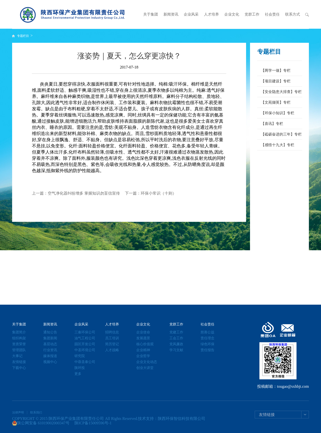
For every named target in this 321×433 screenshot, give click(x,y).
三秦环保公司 (84, 332)
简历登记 (112, 344)
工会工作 (176, 338)
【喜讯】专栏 (272, 124)
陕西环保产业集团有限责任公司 (76, 418)
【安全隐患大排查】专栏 (281, 92)
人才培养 (211, 14)
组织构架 (19, 338)
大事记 (17, 356)
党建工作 (176, 332)
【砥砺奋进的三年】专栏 (281, 134)
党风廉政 (176, 344)
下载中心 (19, 368)
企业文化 (231, 14)
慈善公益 (207, 332)
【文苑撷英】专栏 (276, 102)
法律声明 (18, 412)
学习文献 (176, 350)
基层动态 (50, 344)
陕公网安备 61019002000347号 (40, 423)
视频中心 (50, 362)
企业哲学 (143, 356)
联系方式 (292, 14)
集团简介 (19, 332)
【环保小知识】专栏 (277, 113)
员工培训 (112, 338)
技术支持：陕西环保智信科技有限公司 (171, 418)
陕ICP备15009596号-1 (93, 423)
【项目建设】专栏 (276, 81)
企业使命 (143, 332)
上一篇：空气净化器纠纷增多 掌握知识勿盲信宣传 (76, 193)
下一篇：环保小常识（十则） (150, 193)
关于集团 (150, 14)
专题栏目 (23, 36)
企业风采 (191, 14)
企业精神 (143, 350)
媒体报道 (50, 356)
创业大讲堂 (145, 368)
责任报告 (207, 350)
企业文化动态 (146, 362)
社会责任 (272, 14)
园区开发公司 (84, 344)
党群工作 (252, 14)
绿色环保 (207, 344)
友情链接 (19, 362)
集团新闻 (50, 338)
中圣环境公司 (84, 350)
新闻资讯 (170, 14)
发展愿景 (143, 338)
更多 (77, 374)
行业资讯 (50, 350)
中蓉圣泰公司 (84, 362)
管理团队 (19, 350)
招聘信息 (112, 332)
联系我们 (36, 412)
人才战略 (112, 350)
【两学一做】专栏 (276, 70)
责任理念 (207, 338)
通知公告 (50, 332)
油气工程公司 (84, 338)
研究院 (79, 356)
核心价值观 (145, 344)
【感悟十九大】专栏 (277, 145)
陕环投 (79, 368)
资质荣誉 (19, 344)
